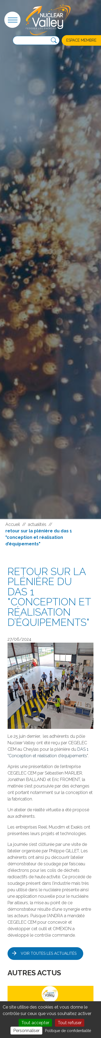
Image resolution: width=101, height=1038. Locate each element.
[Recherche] (54, 40)
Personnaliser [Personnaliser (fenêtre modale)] (26, 1030)
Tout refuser (70, 1022)
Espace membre (81, 40)
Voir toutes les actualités (48, 953)
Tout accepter (35, 1022)
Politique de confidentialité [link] (68, 1031)
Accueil (12, 524)
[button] (12, 20)
